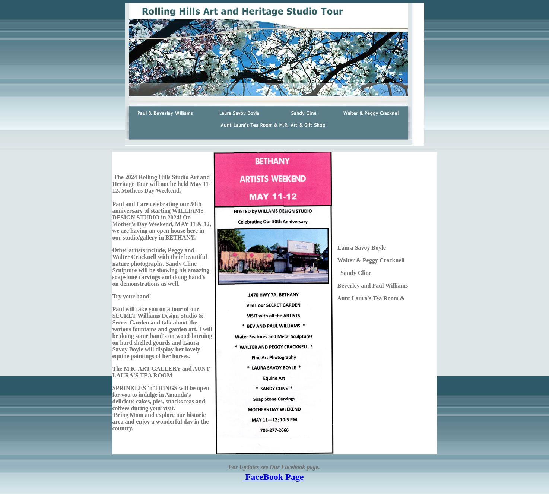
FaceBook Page (273, 477)
